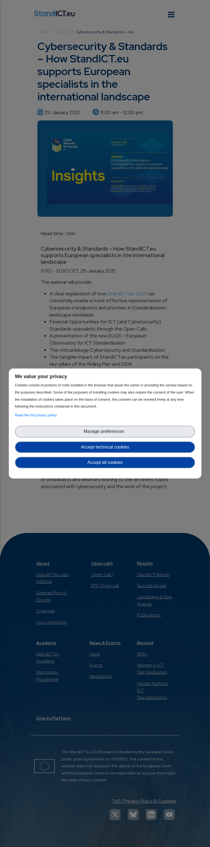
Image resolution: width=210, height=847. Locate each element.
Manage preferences (105, 431)
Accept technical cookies (105, 447)
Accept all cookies (104, 462)
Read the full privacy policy (37, 415)
